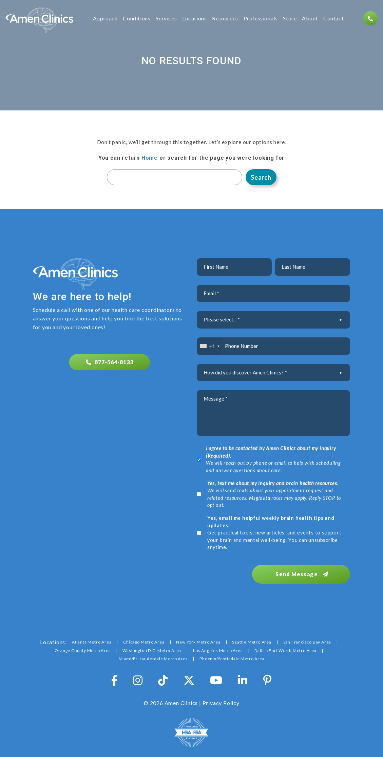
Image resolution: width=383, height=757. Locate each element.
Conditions (136, 18)
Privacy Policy (221, 702)
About (310, 18)
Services (166, 18)
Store (289, 18)
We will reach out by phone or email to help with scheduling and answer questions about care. (273, 459)
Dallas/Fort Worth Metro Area (285, 649)
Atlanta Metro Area (91, 641)
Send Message (304, 573)
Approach (105, 18)
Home (149, 158)
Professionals (261, 18)
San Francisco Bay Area (307, 641)
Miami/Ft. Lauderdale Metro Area (153, 658)
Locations (194, 18)
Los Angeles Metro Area (218, 649)
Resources (225, 18)
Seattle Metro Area (251, 641)
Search (261, 177)
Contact (333, 18)
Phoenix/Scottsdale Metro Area (231, 658)
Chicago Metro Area (143, 641)
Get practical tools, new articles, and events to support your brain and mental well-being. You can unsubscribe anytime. (274, 532)
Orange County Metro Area (83, 649)
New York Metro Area (198, 641)
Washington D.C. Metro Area (151, 649)
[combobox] (209, 346)
